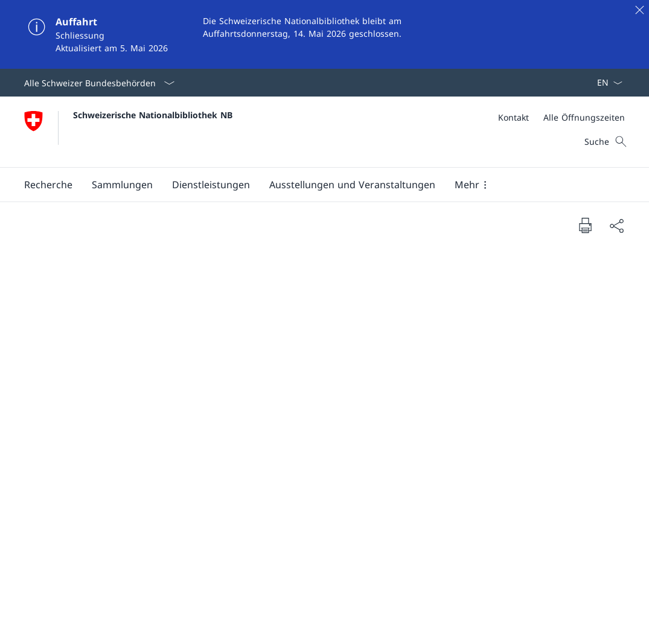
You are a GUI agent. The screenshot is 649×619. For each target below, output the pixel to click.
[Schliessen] (639, 9)
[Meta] (561, 117)
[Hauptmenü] (314, 185)
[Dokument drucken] (585, 225)
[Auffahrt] (324, 34)
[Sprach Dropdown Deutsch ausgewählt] (606, 83)
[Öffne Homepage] (128, 132)
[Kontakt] (513, 117)
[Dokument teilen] (616, 226)
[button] (48, 185)
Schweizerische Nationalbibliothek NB (152, 115)
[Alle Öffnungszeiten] (584, 117)
